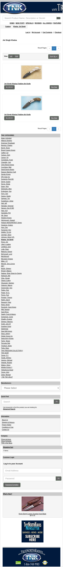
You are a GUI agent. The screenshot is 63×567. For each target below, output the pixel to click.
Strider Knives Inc (7, 336)
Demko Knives (5, 174)
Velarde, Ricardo (6, 362)
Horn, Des (4, 227)
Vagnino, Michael (6, 360)
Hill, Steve (4, 215)
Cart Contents (47, 32)
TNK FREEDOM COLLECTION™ (12, 350)
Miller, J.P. (4, 261)
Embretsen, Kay (6, 191)
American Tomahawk (8, 143)
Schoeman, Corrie (7, 317)
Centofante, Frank (7, 160)
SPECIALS (29, 23)
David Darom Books (7, 169)
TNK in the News (6, 443)
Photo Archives (6, 439)
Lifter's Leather (6, 244)
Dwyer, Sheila (5, 184)
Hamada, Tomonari (7, 206)
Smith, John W (6, 324)
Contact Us (5, 429)
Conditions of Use (7, 427)
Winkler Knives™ (6, 367)
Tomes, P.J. (5, 355)
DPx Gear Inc (5, 177)
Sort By (53, 57)
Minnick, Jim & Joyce (8, 264)
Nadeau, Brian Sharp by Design (11, 273)
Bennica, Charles (6, 145)
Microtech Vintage (7, 259)
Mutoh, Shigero (6, 268)
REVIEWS (38, 23)
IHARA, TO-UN (6, 232)
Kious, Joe (4, 242)
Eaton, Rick (5, 186)
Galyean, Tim (5, 198)
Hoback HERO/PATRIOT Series (11, 222)
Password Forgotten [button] (12, 485)
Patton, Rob (5, 290)
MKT (2, 266)
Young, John (5, 372)
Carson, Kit (4, 157)
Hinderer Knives (6, 218)
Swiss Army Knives (7, 338)
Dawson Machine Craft (8, 172)
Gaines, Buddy (6, 196)
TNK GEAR (5, 353)
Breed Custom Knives (8, 150)
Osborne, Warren (6, 285)
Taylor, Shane (5, 341)
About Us (5, 420)
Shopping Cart (8, 447)
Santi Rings (5, 312)
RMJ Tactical (5, 309)
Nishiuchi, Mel (5, 276)
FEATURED (57, 23)
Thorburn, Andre (6, 346)
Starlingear (4, 329)
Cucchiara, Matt (6, 167)
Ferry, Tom (4, 194)
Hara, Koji (4, 210)
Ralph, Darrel (5, 300)
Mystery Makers (6, 271)
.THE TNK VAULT (7, 377)
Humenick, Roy (6, 230)
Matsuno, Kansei (6, 251)
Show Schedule (6, 441)
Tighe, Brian (5, 348)
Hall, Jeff (4, 203)
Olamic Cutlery (6, 280)
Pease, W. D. (5, 293)
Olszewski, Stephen (7, 283)
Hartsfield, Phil (5, 213)
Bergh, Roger (5, 148)
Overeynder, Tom (6, 288)
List (11, 56)
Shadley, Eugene (6, 319)
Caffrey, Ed (4, 153)
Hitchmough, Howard (8, 220)
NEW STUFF (20, 23)
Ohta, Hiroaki (5, 278)
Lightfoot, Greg (6, 247)
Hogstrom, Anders (7, 225)
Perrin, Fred (5, 295)
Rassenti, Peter (6, 302)
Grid (16, 56)
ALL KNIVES (47, 23)
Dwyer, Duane (5, 182)
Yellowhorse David (7, 370)
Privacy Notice (6, 425)
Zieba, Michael (6, 375)
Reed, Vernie (5, 305)
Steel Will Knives (6, 331)
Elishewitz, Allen (6, 189)
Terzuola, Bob (5, 343)
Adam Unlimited (6, 138)
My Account (36, 32)
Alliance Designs (6, 140)
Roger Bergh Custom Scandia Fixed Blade (32, 514)
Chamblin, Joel (6, 162)
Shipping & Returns (8, 422)
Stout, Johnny (5, 333)
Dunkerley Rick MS (7, 179)
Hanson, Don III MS (7, 208)
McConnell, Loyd (6, 254)
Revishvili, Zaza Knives (8, 307)
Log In (28, 32)
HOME (12, 23)
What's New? (7, 494)
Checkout (58, 32)
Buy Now (54, 87)
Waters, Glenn (5, 365)
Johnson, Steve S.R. (7, 237)
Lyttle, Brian (5, 249)
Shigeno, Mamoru (7, 321)
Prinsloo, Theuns (6, 297)
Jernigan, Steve (6, 235)
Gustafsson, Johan (7, 201)
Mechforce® (5, 256)
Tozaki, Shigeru (6, 358)
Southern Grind (6, 326)
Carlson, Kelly (5, 155)
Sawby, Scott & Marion (8, 314)
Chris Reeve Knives (7, 165)
